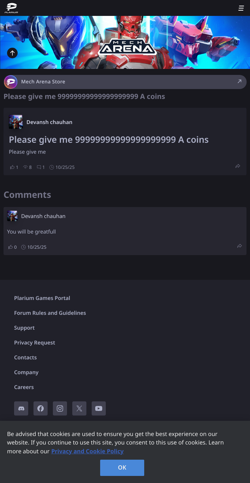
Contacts (25, 357)
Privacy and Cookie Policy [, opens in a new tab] (87, 451)
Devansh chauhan (49, 122)
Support (24, 327)
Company (26, 372)
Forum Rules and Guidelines (50, 313)
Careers (24, 387)
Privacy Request (34, 342)
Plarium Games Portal (42, 298)
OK (122, 467)
